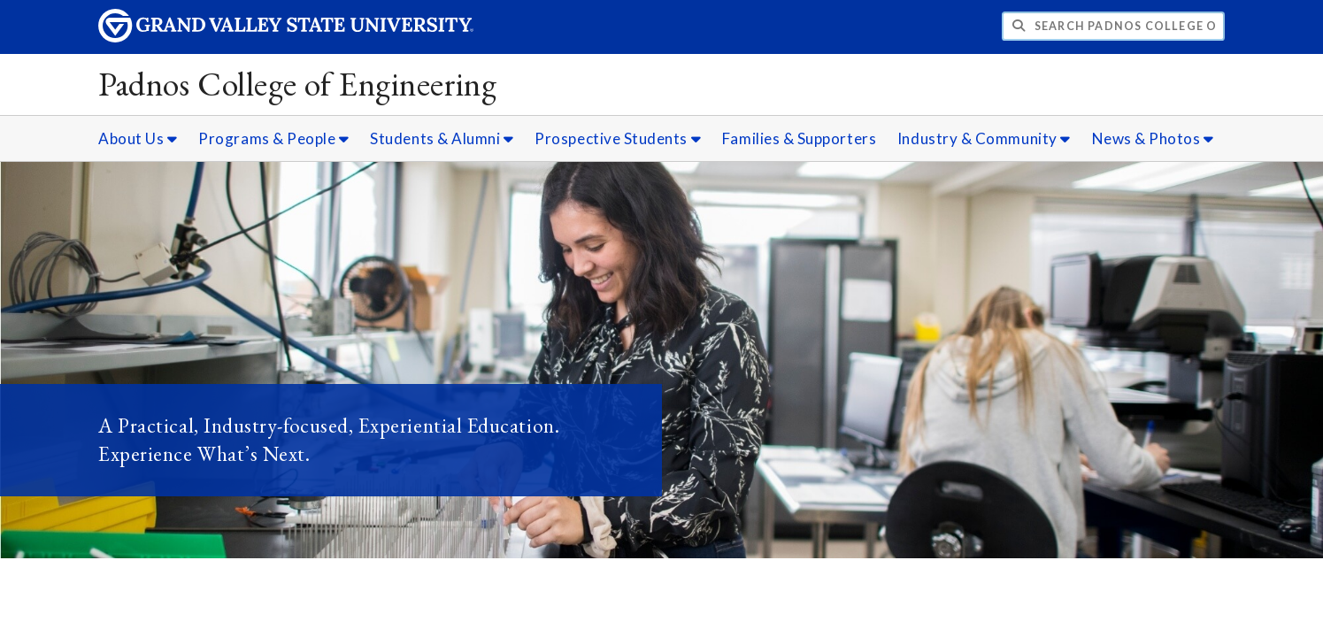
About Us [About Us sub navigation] (137, 138)
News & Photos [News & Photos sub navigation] (1153, 138)
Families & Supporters (799, 138)
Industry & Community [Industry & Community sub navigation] (984, 138)
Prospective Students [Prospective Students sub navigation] (618, 138)
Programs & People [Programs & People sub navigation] (273, 138)
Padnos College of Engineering (297, 83)
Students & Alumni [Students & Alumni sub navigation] (441, 138)
